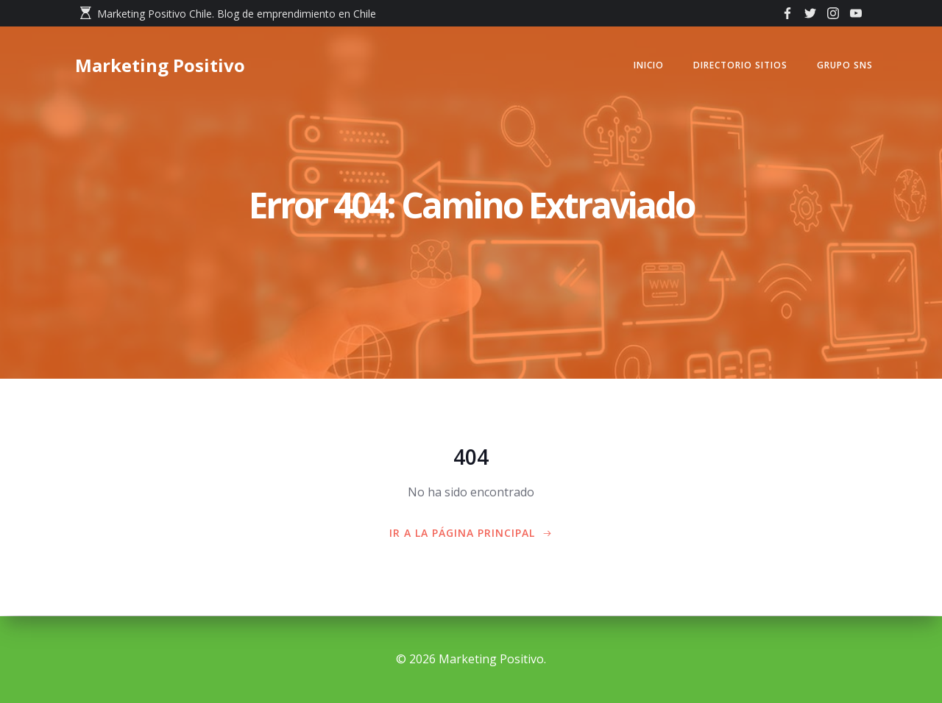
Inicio (646, 66)
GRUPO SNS (843, 66)
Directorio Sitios (738, 66)
